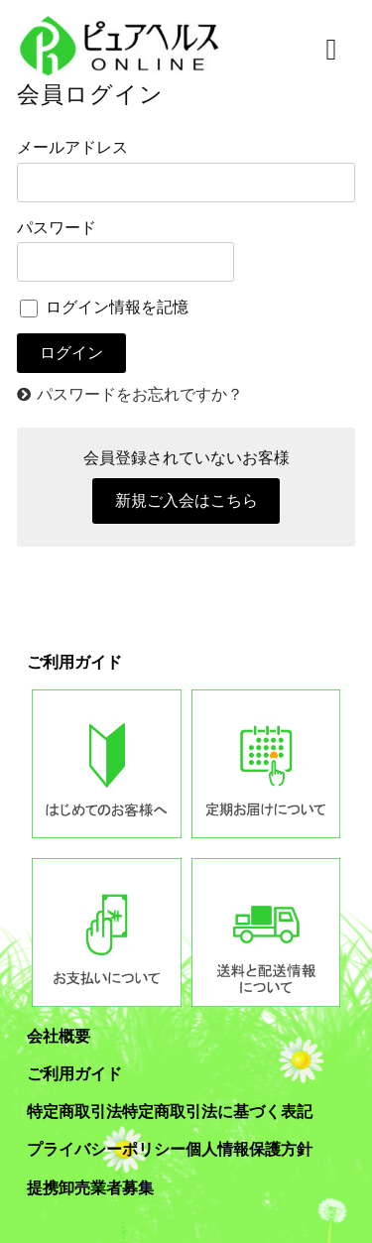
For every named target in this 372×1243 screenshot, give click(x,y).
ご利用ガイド (74, 1073)
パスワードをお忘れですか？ (140, 394)
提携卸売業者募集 (90, 1188)
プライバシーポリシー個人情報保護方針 (169, 1149)
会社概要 (58, 1036)
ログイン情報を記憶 (104, 307)
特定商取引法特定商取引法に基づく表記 (169, 1111)
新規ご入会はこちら (186, 500)
